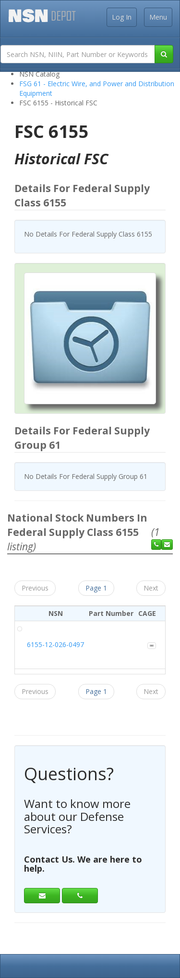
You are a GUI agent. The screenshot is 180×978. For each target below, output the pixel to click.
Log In (122, 17)
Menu (158, 17)
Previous (35, 587)
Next (151, 587)
